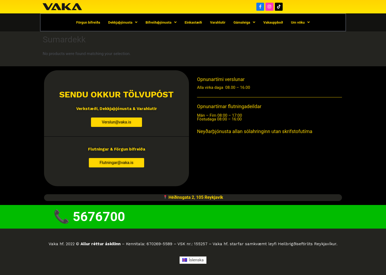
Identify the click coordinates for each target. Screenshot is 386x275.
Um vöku (300, 23)
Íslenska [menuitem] (196, 261)
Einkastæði (193, 23)
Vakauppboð (273, 23)
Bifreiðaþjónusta (161, 23)
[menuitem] (193, 261)
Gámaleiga (244, 23)
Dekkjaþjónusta (122, 23)
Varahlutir (217, 23)
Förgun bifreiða (88, 23)
